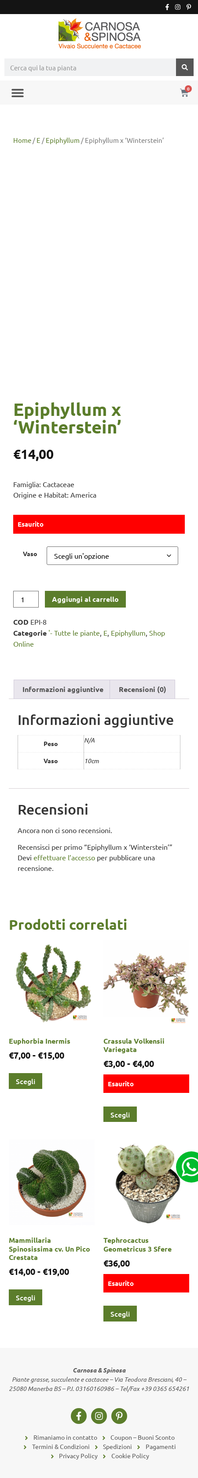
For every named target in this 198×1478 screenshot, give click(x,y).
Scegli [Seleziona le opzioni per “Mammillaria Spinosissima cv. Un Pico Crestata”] (25, 1297)
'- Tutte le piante (74, 632)
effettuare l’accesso (64, 857)
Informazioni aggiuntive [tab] (62, 689)
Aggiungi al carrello (85, 599)
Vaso (30, 553)
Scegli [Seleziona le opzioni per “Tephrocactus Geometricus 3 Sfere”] (120, 1313)
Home (22, 140)
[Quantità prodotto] (26, 599)
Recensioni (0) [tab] (142, 689)
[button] (17, 92)
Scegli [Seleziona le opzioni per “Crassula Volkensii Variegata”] (120, 1114)
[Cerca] (185, 67)
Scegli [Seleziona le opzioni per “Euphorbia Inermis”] (25, 1081)
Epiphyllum (63, 140)
